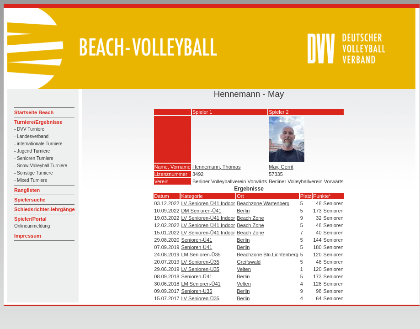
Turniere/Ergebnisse (38, 122)
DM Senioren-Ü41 (201, 210)
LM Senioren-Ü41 (200, 284)
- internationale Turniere (38, 143)
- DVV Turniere (29, 129)
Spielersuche (29, 199)
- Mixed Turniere (30, 180)
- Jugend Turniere (32, 151)
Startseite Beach (33, 112)
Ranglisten (27, 190)
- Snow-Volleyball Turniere (40, 165)
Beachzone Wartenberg (263, 203)
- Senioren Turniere (33, 158)
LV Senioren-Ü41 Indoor (208, 203)
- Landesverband (31, 136)
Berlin (243, 210)
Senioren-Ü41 (196, 240)
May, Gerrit (281, 167)
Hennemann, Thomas (216, 167)
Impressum (27, 236)
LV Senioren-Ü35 (200, 262)
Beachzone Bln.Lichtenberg (267, 254)
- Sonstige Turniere (33, 172)
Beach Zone (250, 218)
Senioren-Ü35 (196, 291)
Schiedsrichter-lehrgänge (44, 209)
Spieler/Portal (30, 219)
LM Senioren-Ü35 (200, 254)
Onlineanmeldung (32, 225)
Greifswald (249, 262)
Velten (244, 269)
